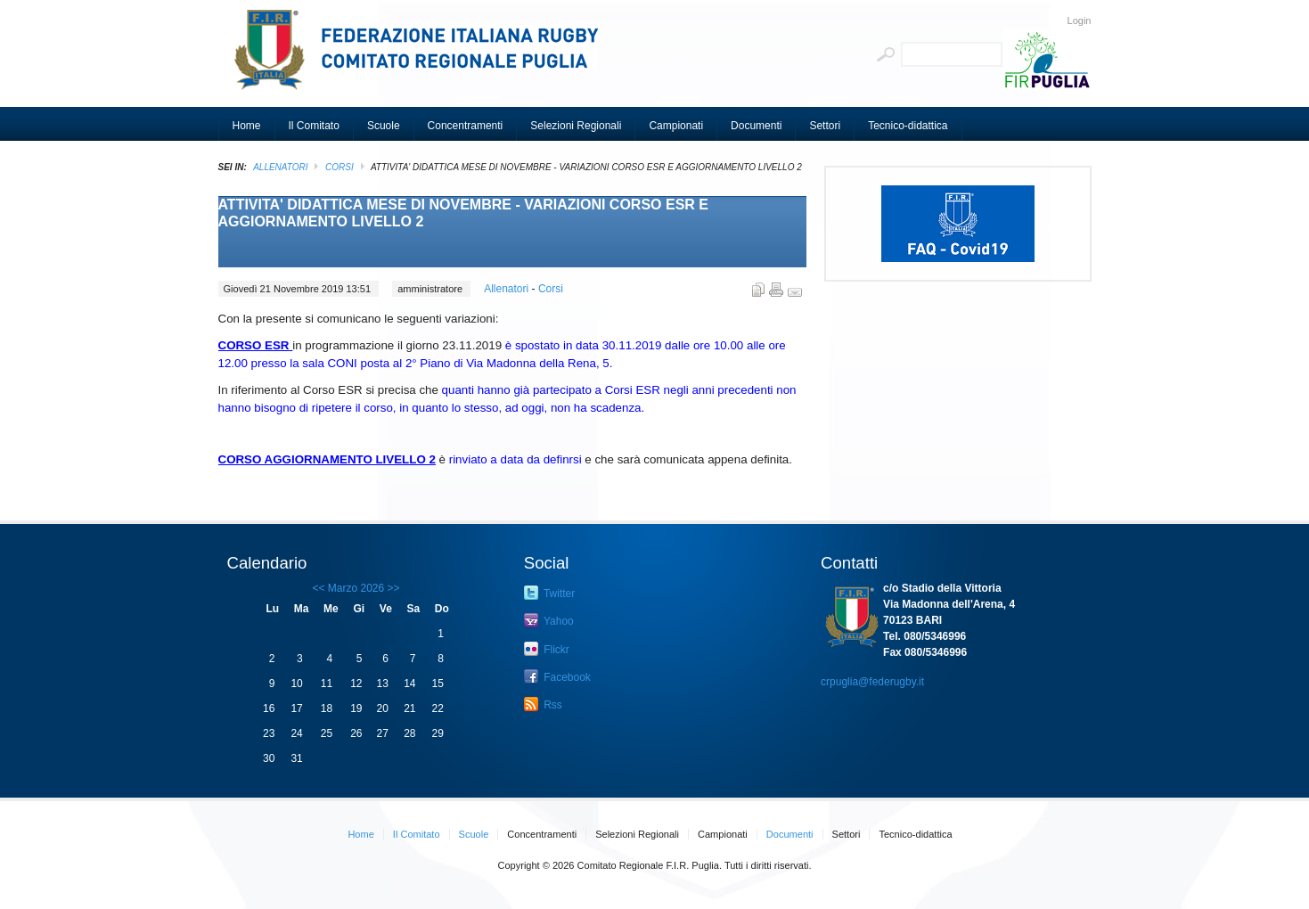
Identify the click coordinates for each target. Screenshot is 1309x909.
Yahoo (549, 620)
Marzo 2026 (356, 588)
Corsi (339, 167)
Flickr (546, 649)
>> (391, 588)
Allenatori (507, 289)
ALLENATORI (280, 167)
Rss (543, 704)
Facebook (557, 676)
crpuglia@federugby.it (872, 682)
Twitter (549, 593)
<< (318, 588)
